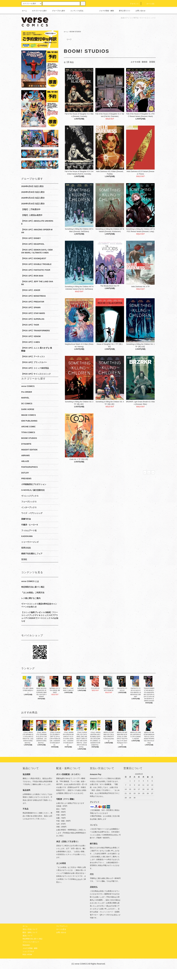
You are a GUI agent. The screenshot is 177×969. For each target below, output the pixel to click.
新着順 (152, 62)
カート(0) (148, 4)
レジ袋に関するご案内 (30, 598)
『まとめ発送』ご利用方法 (32, 592)
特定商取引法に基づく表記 (32, 587)
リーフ (69, 39)
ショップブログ (28, 951)
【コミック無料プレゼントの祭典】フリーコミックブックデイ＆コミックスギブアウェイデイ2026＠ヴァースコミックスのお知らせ (39, 616)
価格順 (144, 62)
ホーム (24, 11)
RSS (24, 955)
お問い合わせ (138, 11)
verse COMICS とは (30, 581)
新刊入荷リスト (123, 11)
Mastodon (26, 945)
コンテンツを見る (75, 11)
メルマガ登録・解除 (105, 11)
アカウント (133, 4)
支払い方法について (30, 929)
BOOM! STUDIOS (75, 31)
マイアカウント (62, 926)
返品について (28, 936)
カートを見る (61, 929)
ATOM (29, 955)
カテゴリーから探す (38, 11)
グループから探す (57, 11)
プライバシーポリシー (31, 942)
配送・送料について (30, 932)
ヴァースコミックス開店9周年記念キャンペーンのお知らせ (39, 605)
